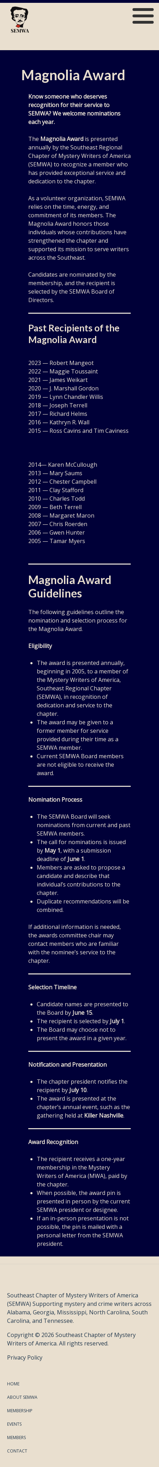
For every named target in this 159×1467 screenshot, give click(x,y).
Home (13, 1384)
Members (16, 1437)
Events (14, 1424)
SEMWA (26, 40)
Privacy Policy (24, 1357)
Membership (20, 1411)
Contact (17, 1451)
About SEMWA (22, 1397)
